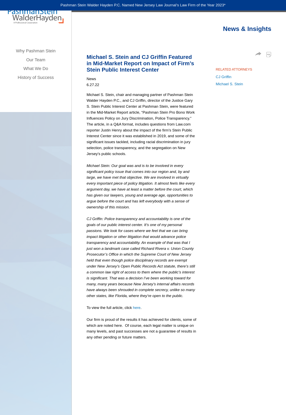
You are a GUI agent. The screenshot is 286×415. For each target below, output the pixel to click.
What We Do (35, 68)
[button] (258, 54)
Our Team (35, 59)
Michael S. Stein (229, 84)
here (136, 308)
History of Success (36, 77)
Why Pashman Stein (35, 50)
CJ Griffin (223, 77)
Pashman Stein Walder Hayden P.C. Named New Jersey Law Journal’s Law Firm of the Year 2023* (143, 6)
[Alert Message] (143, 6)
